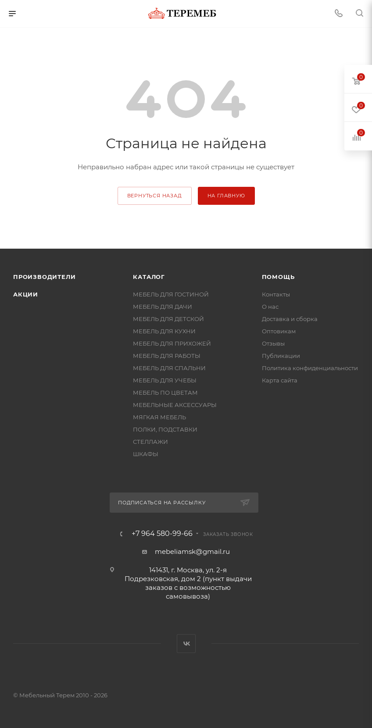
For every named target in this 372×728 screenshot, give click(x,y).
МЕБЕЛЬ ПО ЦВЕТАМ (165, 392)
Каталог (149, 276)
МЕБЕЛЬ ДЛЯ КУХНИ (164, 331)
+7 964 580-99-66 (162, 533)
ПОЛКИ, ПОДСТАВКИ (165, 429)
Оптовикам (279, 331)
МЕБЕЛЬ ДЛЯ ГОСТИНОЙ (171, 294)
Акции (25, 294)
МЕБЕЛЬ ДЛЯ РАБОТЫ (166, 355)
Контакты (276, 294)
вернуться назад (154, 196)
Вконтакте (186, 643)
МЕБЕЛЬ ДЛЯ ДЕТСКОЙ (168, 318)
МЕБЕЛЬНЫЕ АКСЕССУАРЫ (175, 404)
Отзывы (273, 343)
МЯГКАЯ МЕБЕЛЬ (159, 417)
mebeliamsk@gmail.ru (192, 551)
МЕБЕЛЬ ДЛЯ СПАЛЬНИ (169, 367)
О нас (270, 306)
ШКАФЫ (145, 453)
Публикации (281, 355)
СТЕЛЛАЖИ (150, 441)
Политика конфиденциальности (310, 367)
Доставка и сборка (290, 318)
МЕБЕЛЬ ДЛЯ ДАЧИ (162, 306)
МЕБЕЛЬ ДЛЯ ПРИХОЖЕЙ (172, 343)
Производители (44, 276)
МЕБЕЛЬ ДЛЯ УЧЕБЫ (165, 380)
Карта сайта (279, 380)
